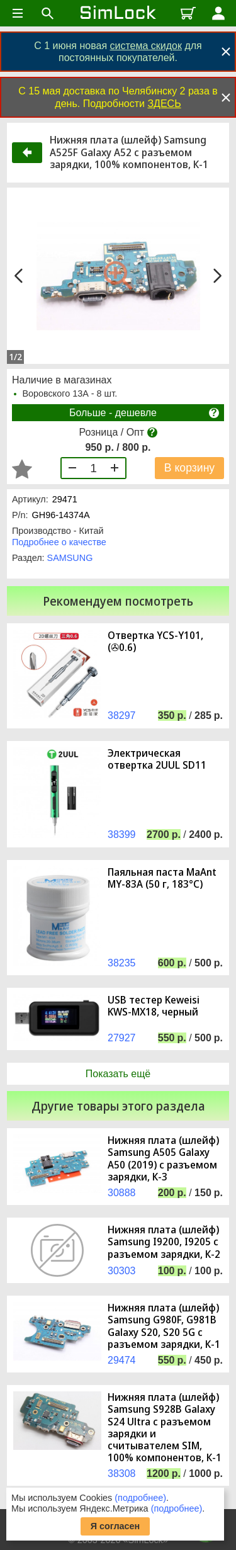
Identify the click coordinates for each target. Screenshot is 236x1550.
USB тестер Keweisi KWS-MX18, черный (153, 1006)
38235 (122, 963)
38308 (122, 1473)
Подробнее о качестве (59, 542)
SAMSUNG (70, 558)
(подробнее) (140, 1498)
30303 (122, 1270)
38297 (122, 715)
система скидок (146, 45)
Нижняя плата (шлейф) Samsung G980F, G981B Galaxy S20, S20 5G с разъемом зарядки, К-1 (164, 1326)
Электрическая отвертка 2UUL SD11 (157, 759)
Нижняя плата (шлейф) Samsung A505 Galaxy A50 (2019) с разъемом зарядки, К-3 (163, 1158)
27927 (122, 1037)
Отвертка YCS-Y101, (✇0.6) (155, 641)
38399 (122, 834)
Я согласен (115, 1526)
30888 (122, 1192)
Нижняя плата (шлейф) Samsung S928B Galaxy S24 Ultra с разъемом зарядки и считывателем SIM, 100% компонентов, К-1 (165, 1427)
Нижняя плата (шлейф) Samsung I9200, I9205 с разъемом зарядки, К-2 (164, 1242)
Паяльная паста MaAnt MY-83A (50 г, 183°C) (162, 878)
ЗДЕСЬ (164, 103)
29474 (122, 1360)
